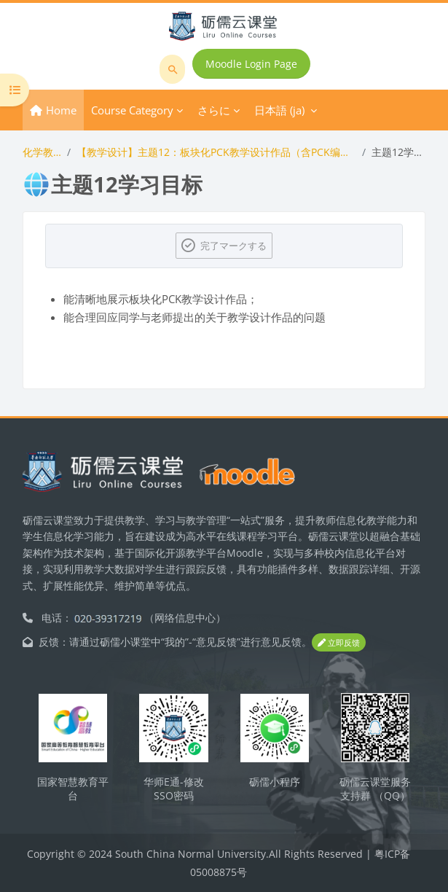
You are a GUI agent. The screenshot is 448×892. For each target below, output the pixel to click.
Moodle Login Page (251, 64)
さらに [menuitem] (213, 110)
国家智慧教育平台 (73, 788)
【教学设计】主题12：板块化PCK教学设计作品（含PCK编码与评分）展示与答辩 (216, 152)
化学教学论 (42, 152)
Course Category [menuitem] (132, 110)
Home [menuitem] (61, 110)
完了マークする (233, 245)
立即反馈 (339, 642)
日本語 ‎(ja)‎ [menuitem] (279, 110)
